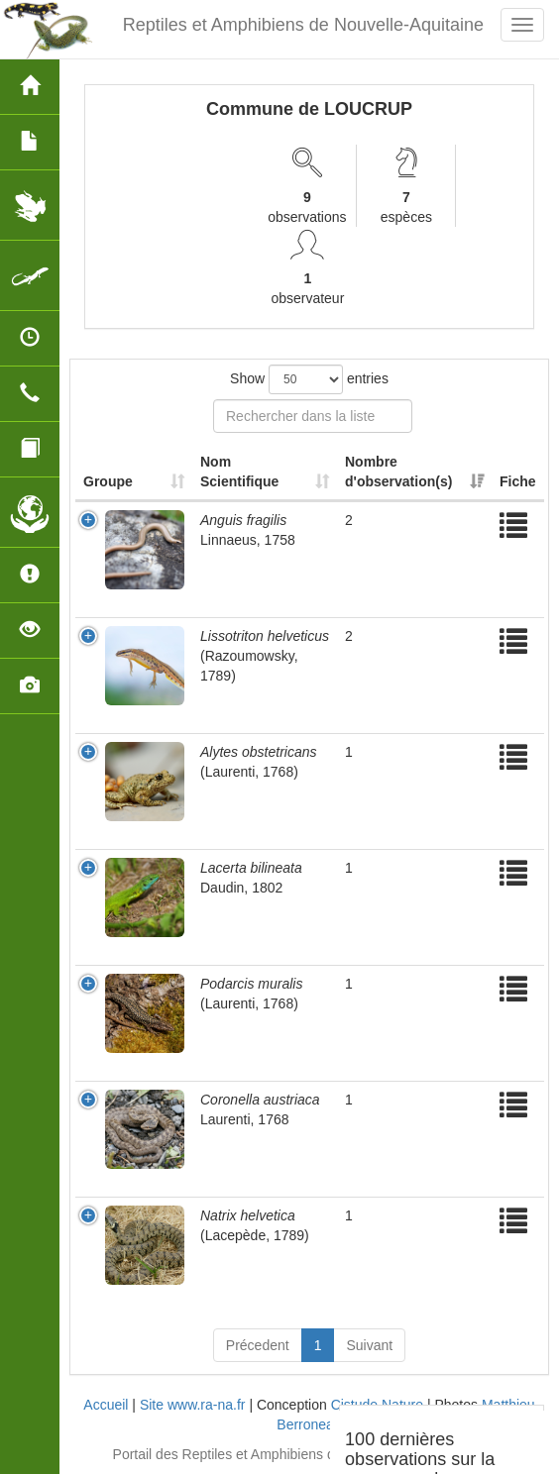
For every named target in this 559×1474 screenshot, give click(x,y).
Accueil (105, 1405)
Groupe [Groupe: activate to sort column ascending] (108, 481)
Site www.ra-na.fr (193, 1405)
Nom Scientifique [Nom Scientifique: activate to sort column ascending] (239, 471)
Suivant (369, 1345)
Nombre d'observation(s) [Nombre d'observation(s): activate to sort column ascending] (398, 471)
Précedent (257, 1345)
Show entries (309, 379)
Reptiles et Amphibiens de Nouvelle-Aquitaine (303, 25)
